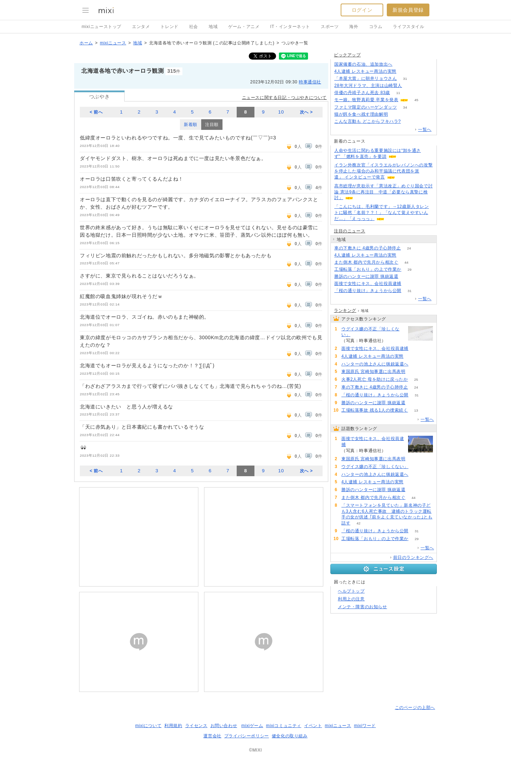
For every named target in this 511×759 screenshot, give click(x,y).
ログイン (362, 10)
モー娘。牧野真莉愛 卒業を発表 (366, 99)
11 (398, 93)
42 (359, 523)
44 (406, 262)
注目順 (212, 124)
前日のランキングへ (413, 557)
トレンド (169, 26)
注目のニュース (349, 231)
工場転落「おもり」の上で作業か (367, 269)
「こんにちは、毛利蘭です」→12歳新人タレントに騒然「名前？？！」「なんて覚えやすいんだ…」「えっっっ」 (381, 212)
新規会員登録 (408, 10)
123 (401, 64)
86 (404, 71)
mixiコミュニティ (283, 725)
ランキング (345, 310)
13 (416, 410)
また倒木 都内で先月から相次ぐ (366, 262)
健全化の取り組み (290, 735)
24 (409, 248)
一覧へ (425, 129)
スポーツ (330, 26)
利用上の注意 (351, 598)
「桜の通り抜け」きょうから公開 (367, 290)
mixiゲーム (252, 725)
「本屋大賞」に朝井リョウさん (365, 78)
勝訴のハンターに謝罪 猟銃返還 (366, 276)
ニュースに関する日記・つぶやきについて (284, 97)
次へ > (306, 112)
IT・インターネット (290, 26)
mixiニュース (113, 42)
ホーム (86, 42)
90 (416, 364)
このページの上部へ (415, 707)
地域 (213, 26)
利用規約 (173, 725)
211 (410, 86)
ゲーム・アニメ (243, 26)
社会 (193, 26)
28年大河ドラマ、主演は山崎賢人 (368, 85)
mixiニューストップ (101, 26)
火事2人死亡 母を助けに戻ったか (374, 379)
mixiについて (148, 725)
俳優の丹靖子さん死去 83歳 (362, 92)
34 (405, 107)
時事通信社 (310, 81)
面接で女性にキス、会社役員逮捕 (367, 283)
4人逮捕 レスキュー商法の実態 (365, 71)
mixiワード (365, 725)
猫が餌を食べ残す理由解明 (361, 114)
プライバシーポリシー (246, 735)
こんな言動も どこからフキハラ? (367, 121)
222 (396, 114)
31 (405, 79)
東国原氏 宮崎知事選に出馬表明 (373, 371)
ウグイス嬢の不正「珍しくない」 (370, 331)
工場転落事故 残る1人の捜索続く (374, 410)
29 (409, 269)
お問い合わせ (223, 725)
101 (414, 372)
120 (409, 121)
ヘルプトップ (351, 591)
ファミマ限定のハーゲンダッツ (365, 107)
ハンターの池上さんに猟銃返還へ (374, 364)
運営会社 (212, 735)
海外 (353, 26)
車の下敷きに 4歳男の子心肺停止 (367, 248)
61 (406, 277)
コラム (376, 26)
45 (416, 100)
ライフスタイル (408, 26)
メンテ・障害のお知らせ (362, 606)
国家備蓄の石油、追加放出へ (363, 64)
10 (281, 112)
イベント (313, 725)
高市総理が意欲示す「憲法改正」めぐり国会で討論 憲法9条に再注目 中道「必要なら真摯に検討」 (383, 191)
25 (416, 379)
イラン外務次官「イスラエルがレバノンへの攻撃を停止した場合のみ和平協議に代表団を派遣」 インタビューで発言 (383, 171)
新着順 (190, 124)
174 (410, 284)
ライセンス (196, 725)
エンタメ (141, 26)
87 (404, 255)
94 (394, 341)
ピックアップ (347, 55)
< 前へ (96, 112)
